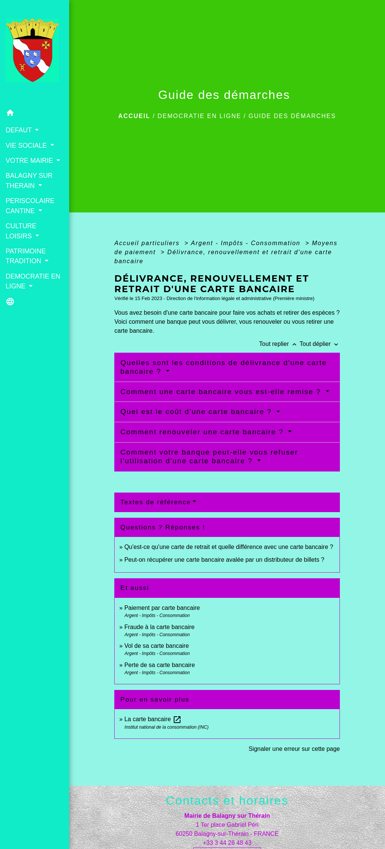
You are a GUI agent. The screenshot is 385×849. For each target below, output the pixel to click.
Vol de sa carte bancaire (156, 646)
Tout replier (279, 344)
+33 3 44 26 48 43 (227, 843)
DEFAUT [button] (19, 130)
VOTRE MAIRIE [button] (30, 160)
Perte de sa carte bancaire (159, 665)
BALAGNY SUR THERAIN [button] (29, 180)
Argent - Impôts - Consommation (247, 243)
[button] (35, 114)
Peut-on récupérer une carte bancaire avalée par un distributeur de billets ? (224, 559)
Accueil (134, 116)
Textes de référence (155, 502)
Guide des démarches (292, 116)
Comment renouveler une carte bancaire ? (203, 432)
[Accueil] (35, 52)
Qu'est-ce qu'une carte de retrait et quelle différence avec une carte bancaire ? (228, 547)
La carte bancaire (153, 719)
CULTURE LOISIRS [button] (21, 231)
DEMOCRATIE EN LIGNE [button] (33, 281)
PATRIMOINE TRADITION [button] (26, 256)
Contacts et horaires (227, 800)
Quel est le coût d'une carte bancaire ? (197, 411)
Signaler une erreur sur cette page (294, 749)
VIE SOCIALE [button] (27, 145)
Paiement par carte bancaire (162, 608)
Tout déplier (320, 344)
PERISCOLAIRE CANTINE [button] (30, 205)
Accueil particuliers (148, 243)
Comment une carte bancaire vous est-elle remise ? (221, 392)
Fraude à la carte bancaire (159, 627)
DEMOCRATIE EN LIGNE (199, 116)
